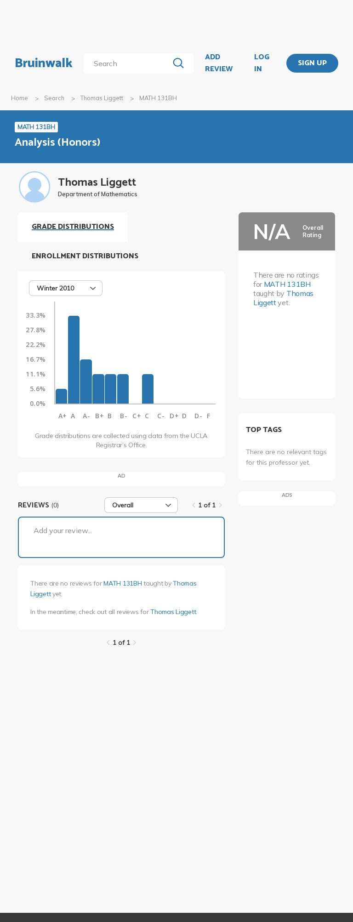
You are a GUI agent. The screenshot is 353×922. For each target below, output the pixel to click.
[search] (128, 63)
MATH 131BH (122, 583)
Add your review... (63, 530)
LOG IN (261, 63)
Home (19, 98)
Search (54, 98)
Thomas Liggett (101, 98)
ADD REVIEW (219, 63)
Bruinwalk (44, 63)
